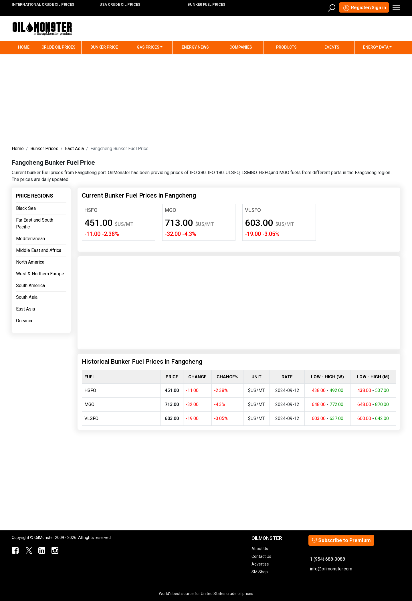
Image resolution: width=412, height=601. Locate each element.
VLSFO (253, 210)
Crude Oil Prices (58, 47)
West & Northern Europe (40, 273)
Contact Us (261, 556)
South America (30, 285)
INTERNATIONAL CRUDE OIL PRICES (43, 4)
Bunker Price (104, 47)
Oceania (24, 320)
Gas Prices (148, 47)
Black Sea (26, 208)
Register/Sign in (364, 8)
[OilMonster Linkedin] (41, 551)
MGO (170, 210)
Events (331, 47)
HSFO (91, 210)
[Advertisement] (206, 98)
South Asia (26, 297)
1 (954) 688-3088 (327, 559)
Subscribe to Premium (341, 540)
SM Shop (259, 572)
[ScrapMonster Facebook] (14, 551)
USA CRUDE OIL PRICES (120, 4)
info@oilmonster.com (331, 569)
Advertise (260, 564)
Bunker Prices (44, 148)
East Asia (74, 148)
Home (27, 46)
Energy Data (376, 47)
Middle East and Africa (38, 250)
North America (30, 262)
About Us (259, 548)
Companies (240, 47)
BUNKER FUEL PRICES (206, 4)
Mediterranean (30, 238)
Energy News (195, 47)
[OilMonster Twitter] (28, 551)
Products (286, 47)
